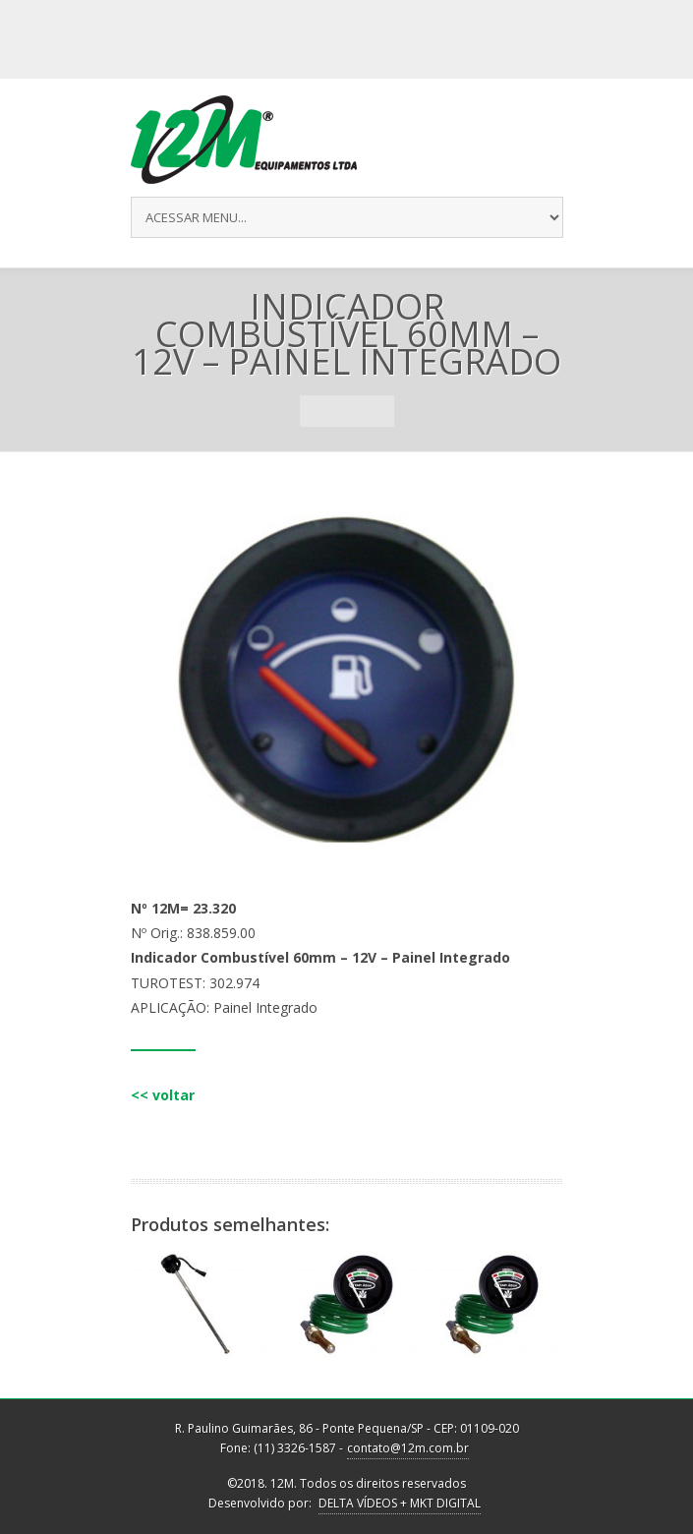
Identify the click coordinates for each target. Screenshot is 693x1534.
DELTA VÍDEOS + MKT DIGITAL (399, 1503)
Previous (315, 411)
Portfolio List (347, 411)
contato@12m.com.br (408, 1448)
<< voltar (163, 1095)
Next (378, 411)
